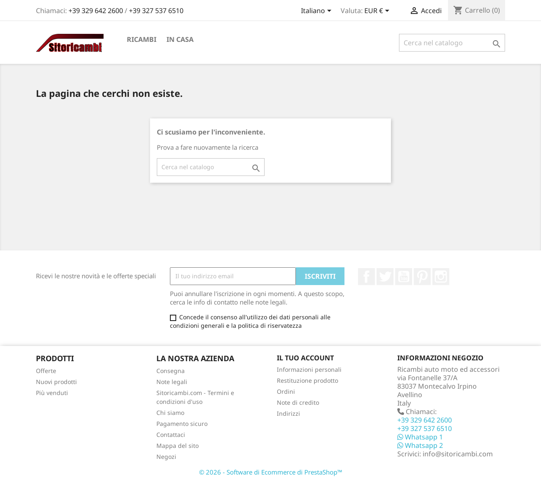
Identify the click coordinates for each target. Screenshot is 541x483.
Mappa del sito (177, 446)
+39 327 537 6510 (156, 10)
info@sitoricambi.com (458, 453)
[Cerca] (452, 43)
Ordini (286, 391)
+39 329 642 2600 (96, 10)
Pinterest (422, 276)
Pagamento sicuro (182, 424)
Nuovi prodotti (56, 382)
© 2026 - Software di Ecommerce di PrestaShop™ (270, 472)
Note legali (171, 382)
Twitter (385, 276)
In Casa (180, 39)
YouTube (403, 276)
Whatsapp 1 (420, 437)
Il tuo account (305, 357)
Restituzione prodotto (307, 380)
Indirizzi (288, 413)
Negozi (166, 457)
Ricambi (141, 39)
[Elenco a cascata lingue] (317, 11)
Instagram (440, 276)
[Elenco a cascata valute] (378, 11)
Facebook (366, 276)
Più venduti (52, 393)
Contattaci (170, 435)
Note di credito (298, 402)
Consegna (170, 371)
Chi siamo (170, 413)
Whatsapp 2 (420, 445)
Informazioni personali (309, 369)
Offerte (46, 371)
